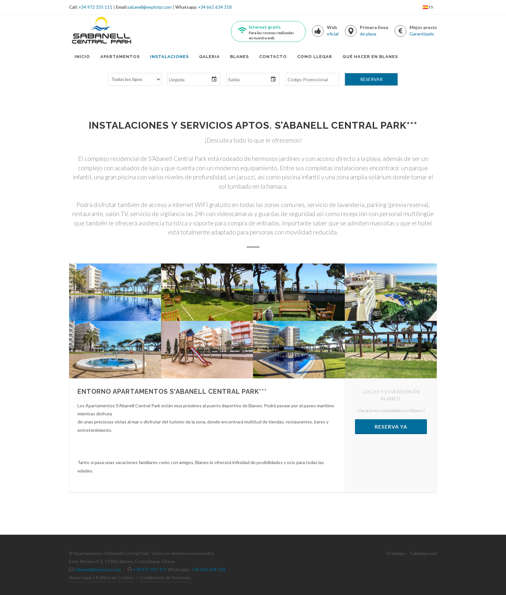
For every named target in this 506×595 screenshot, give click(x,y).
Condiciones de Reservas (165, 577)
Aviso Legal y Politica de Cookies (101, 577)
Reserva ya (391, 426)
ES (428, 7)
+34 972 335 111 (95, 7)
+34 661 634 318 (215, 7)
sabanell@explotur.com (149, 7)
